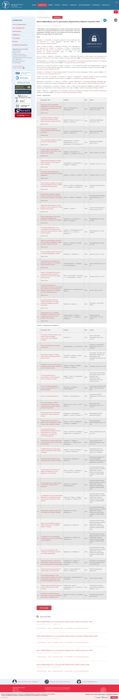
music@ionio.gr (20, 66)
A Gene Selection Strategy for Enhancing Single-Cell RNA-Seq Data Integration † (50, 130)
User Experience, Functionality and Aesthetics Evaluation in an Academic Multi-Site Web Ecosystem (51, 262)
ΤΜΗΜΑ (50, 5)
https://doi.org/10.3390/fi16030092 (76, 62)
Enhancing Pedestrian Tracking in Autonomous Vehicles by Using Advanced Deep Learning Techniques (51, 119)
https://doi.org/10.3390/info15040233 (95, 58)
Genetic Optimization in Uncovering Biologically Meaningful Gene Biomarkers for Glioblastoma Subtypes (51, 218)
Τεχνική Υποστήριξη (18, 68)
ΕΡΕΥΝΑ (57, 5)
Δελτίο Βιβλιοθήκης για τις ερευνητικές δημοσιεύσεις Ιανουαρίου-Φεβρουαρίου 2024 (67, 636)
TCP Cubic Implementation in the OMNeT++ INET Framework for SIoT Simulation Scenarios (50, 377)
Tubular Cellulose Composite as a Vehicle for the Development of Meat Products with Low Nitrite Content (51, 422)
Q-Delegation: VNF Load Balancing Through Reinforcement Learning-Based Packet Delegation (52, 538)
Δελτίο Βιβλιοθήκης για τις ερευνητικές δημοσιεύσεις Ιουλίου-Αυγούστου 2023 (64, 650)
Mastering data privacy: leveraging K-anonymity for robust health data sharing (51, 414)
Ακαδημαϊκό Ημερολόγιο (20, 45)
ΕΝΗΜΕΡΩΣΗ (42, 5)
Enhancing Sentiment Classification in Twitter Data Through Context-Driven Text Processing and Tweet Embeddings (51, 562)
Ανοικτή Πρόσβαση (69, 628)
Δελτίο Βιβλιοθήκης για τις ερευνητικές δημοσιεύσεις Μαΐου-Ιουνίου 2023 (63, 665)
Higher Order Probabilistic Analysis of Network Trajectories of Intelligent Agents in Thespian (51, 524)
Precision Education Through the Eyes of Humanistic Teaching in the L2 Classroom (51, 484)
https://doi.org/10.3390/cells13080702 (85, 78)
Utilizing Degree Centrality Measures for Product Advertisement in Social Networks (51, 587)
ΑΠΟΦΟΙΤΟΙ (105, 5)
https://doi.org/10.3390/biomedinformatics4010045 (91, 83)
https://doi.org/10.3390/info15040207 (47, 43)
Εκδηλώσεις (16, 34)
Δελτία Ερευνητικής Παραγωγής (81, 628)
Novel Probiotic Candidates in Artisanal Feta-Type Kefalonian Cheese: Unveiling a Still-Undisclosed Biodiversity (51, 184)
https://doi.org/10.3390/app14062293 (47, 53)
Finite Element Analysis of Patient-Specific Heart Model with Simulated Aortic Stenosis (50, 356)
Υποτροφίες (16, 38)
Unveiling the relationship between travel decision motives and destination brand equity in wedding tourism (51, 595)
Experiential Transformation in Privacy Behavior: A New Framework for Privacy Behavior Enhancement (51, 207)
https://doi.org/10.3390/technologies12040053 (69, 92)
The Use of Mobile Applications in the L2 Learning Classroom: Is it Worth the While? (50, 387)
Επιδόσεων (106, 697)
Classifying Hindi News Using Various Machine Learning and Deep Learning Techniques (51, 450)
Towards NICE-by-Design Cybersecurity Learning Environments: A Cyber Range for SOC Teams (51, 442)
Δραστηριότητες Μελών (57, 628)
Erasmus (15, 41)
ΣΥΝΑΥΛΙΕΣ (73, 5)
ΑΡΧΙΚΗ (34, 5)
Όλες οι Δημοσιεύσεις (19, 24)
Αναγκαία (98, 697)
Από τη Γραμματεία (18, 28)
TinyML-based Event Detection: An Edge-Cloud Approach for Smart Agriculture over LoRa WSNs (50, 471)
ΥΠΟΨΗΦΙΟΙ (96, 5)
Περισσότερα (4, 697)
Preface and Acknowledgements (49, 396)
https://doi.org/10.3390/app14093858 (93, 88)
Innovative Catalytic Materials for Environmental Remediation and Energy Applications (51, 173)
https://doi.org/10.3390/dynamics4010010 (50, 74)
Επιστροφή (44, 608)
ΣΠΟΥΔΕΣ (64, 5)
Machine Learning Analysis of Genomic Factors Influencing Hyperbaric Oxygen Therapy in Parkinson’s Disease (51, 242)
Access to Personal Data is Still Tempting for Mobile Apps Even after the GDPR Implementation (51, 551)
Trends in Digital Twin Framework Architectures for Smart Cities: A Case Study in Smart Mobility (51, 151)
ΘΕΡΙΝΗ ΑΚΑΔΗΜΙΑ (84, 5)
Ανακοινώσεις (17, 31)
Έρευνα (49, 628)
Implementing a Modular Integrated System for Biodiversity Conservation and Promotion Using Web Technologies (51, 195)
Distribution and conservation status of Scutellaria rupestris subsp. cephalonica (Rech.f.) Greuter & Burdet (51, 366)
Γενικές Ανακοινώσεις (42, 628)
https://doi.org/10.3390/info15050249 (49, 69)
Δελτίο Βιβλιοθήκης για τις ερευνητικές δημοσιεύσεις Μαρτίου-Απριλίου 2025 (64, 622)
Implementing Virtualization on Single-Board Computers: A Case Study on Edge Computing (51, 162)
